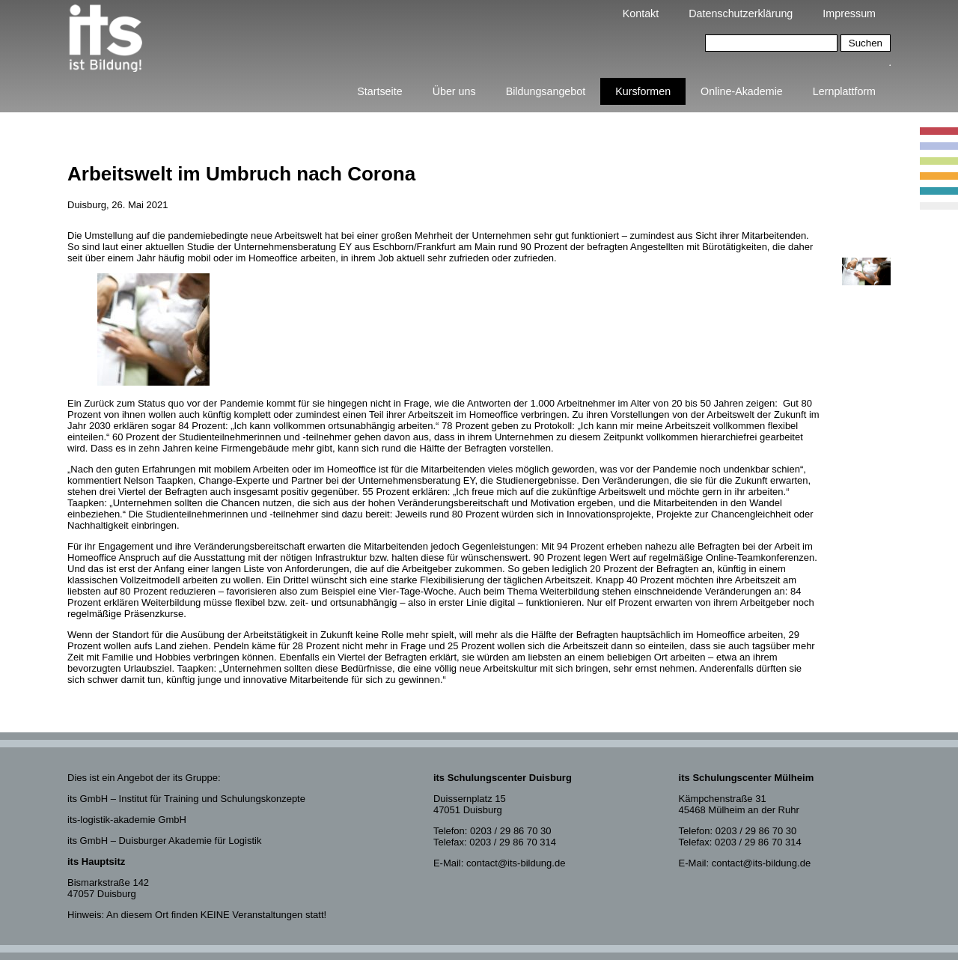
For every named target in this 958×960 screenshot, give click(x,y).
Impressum (849, 13)
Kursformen (643, 91)
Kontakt (641, 13)
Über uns (454, 91)
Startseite (379, 91)
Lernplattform (844, 91)
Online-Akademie (742, 91)
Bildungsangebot (546, 91)
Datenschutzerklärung (741, 13)
